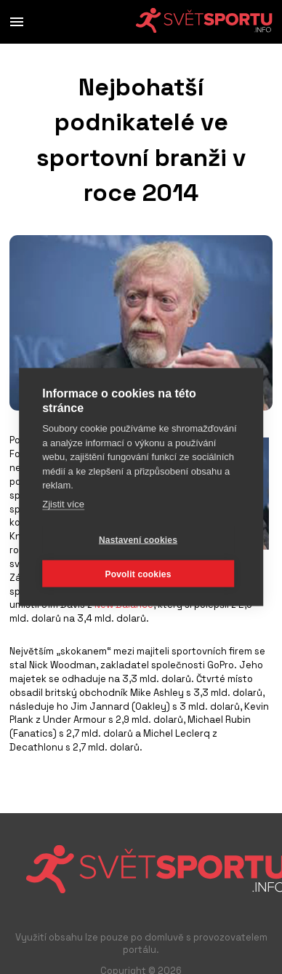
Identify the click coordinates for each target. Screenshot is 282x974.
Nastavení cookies (138, 539)
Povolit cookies (138, 574)
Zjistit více (63, 503)
